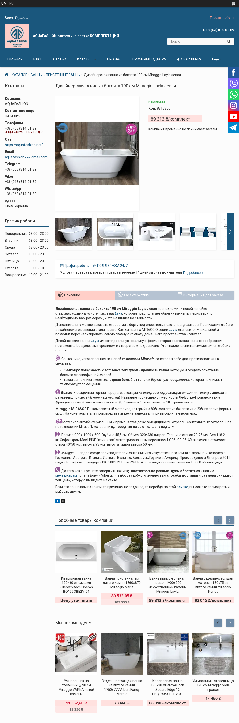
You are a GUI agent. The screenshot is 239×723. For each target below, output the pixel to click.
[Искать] (228, 41)
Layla (118, 313)
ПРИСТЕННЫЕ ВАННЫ (63, 75)
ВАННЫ (36, 75)
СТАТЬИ (59, 59)
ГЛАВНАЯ (14, 59)
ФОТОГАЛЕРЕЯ (189, 59)
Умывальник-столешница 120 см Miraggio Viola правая (213, 685)
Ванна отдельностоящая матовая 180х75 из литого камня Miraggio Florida (213, 585)
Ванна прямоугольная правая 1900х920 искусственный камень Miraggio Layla (167, 585)
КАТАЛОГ (84, 59)
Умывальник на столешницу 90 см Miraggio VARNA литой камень (76, 687)
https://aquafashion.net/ (24, 145)
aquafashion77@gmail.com (26, 157)
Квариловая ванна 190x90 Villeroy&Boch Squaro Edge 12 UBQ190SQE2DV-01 (167, 687)
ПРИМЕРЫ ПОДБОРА (149, 59)
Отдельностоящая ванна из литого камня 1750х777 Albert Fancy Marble (122, 687)
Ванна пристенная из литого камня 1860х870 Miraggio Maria (122, 582)
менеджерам (66, 475)
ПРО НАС (114, 59)
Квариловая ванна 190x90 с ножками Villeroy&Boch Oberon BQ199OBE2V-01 (76, 585)
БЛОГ (37, 59)
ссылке (182, 487)
